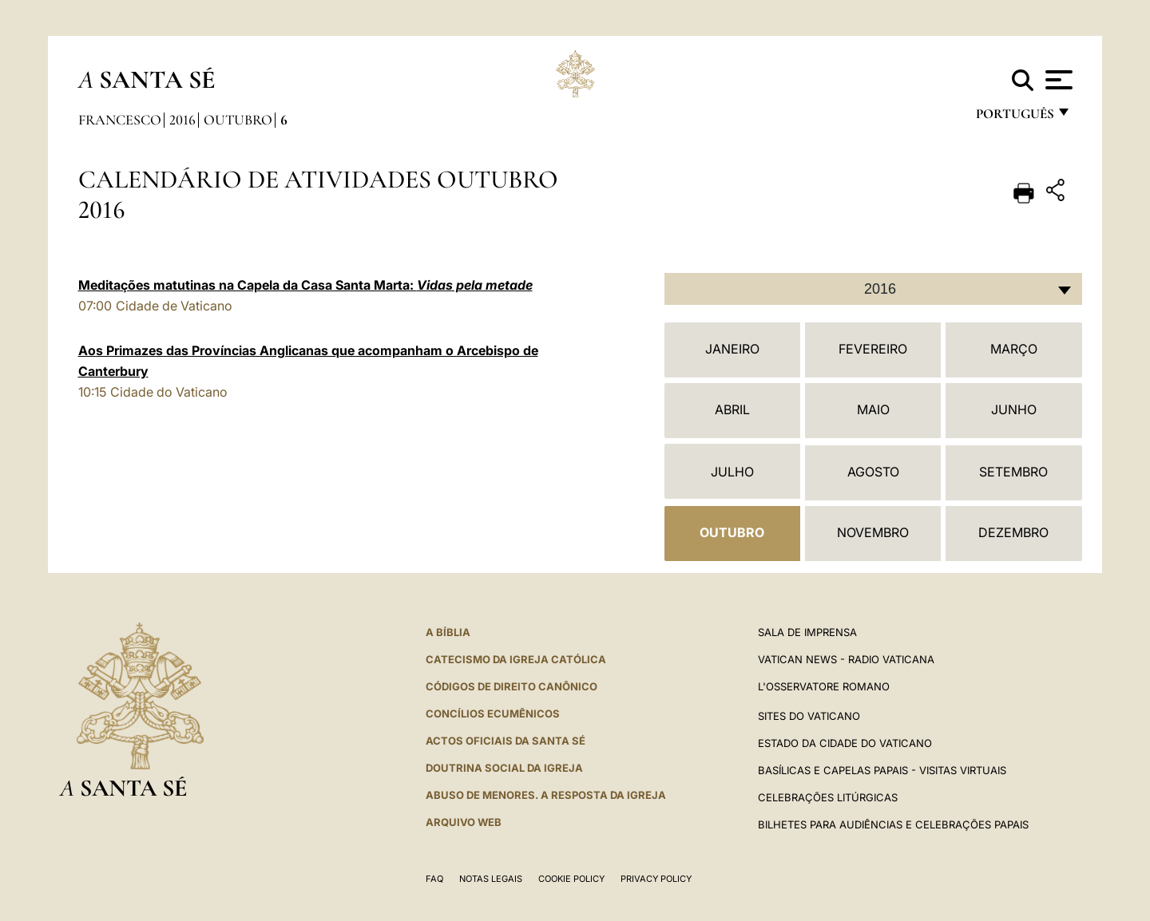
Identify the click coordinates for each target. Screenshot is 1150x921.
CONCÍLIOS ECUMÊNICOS (493, 713)
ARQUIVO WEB (464, 822)
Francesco (119, 119)
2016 (182, 119)
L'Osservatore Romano (824, 686)
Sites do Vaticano (809, 716)
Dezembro (1013, 532)
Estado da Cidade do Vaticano (845, 743)
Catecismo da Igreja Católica (516, 659)
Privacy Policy (656, 878)
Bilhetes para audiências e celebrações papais (893, 824)
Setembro (1013, 472)
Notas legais (490, 878)
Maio (873, 409)
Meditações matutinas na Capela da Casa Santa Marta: (305, 285)
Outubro (238, 119)
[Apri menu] (1057, 79)
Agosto (873, 472)
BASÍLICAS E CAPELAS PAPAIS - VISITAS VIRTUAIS (882, 770)
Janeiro (732, 349)
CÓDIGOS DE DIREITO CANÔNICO (511, 686)
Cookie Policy (571, 878)
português (1014, 117)
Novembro (873, 532)
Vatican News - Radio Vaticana (846, 659)
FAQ (434, 878)
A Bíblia (448, 632)
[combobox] (873, 289)
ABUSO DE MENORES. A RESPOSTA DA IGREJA (546, 795)
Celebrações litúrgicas (828, 797)
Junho (1014, 409)
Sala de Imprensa (807, 632)
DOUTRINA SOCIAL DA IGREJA (504, 767)
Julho (732, 472)
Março (1013, 349)
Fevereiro (873, 349)
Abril (732, 409)
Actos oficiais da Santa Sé (505, 740)
